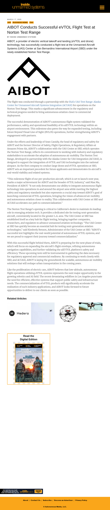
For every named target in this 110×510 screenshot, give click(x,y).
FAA (31, 22)
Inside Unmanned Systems (23, 37)
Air (9, 22)
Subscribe (47, 500)
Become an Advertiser (63, 500)
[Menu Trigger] (102, 7)
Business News (20, 22)
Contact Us (35, 500)
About (25, 500)
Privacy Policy (81, 500)
